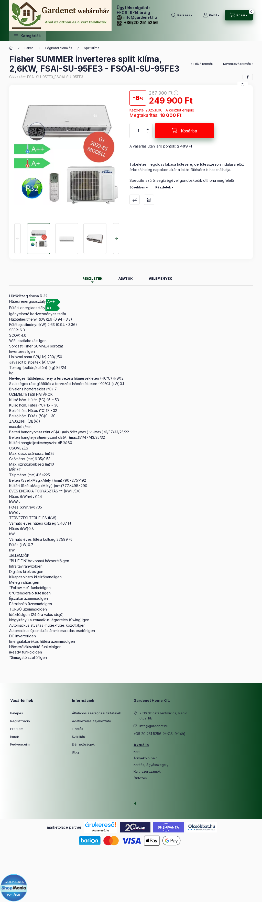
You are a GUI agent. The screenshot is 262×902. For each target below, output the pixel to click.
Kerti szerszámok (147, 771)
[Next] (116, 238)
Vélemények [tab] (160, 278)
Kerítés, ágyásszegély (151, 765)
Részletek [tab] (92, 278)
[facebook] (248, 77)
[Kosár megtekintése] (239, 15)
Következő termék (237, 64)
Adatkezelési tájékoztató (91, 721)
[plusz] (148, 127)
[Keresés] (182, 15)
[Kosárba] (184, 130)
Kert (137, 752)
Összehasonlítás (134, 200)
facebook (135, 803)
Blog (75, 752)
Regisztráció (20, 721)
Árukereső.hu (100, 830)
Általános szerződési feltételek (96, 713)
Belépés (16, 713)
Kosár (14, 737)
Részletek (163, 187)
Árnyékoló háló (146, 758)
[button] (27, 36)
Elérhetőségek (83, 744)
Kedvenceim (20, 744)
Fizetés (77, 729)
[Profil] (211, 15)
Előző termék (203, 64)
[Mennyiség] (138, 130)
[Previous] (17, 238)
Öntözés (140, 778)
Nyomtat (149, 200)
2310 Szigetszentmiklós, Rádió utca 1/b (163, 715)
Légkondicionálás (58, 48)
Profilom (16, 729)
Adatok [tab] (125, 278)
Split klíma (91, 48)
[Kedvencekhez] (242, 85)
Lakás (29, 48)
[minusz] (148, 134)
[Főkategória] (11, 48)
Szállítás (78, 737)
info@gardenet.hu (137, 17)
